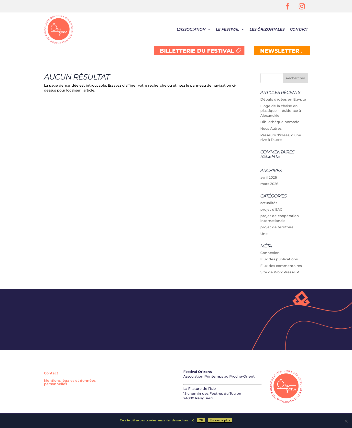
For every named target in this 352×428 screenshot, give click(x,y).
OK (201, 420)
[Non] (345, 421)
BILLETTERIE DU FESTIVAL (197, 50)
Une (264, 233)
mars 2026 (269, 184)
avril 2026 (268, 177)
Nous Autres (271, 128)
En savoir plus (220, 420)
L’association (191, 29)
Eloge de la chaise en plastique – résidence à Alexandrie (280, 111)
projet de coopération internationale (279, 218)
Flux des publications (279, 259)
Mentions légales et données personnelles (70, 382)
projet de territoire (277, 227)
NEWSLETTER (279, 50)
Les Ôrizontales (267, 29)
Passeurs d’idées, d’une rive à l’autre (280, 137)
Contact (299, 29)
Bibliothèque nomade (279, 122)
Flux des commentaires (281, 266)
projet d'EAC (271, 209)
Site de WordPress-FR (279, 272)
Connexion (270, 253)
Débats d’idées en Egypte (283, 99)
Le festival (227, 29)
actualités (268, 203)
